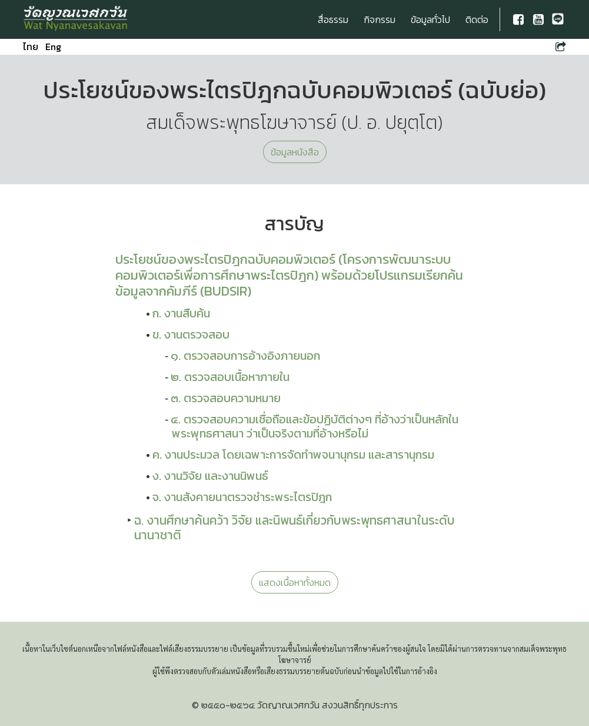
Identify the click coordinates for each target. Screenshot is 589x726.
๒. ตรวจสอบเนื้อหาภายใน (230, 377)
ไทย (30, 46)
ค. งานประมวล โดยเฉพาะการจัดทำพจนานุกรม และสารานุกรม (293, 454)
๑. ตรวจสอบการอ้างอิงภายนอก (245, 355)
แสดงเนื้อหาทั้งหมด (295, 582)
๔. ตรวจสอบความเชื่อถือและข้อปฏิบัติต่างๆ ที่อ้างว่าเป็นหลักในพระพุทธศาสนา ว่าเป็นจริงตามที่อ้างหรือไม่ (314, 426)
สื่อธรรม (333, 19)
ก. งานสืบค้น (181, 313)
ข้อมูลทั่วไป (430, 19)
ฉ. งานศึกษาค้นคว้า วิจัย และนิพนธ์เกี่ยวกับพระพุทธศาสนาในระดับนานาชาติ (294, 527)
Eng (53, 46)
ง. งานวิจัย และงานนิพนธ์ (210, 476)
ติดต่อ (476, 19)
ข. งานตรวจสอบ (190, 334)
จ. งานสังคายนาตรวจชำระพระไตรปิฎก (242, 497)
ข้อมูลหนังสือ (295, 152)
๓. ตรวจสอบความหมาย (226, 398)
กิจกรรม (379, 19)
